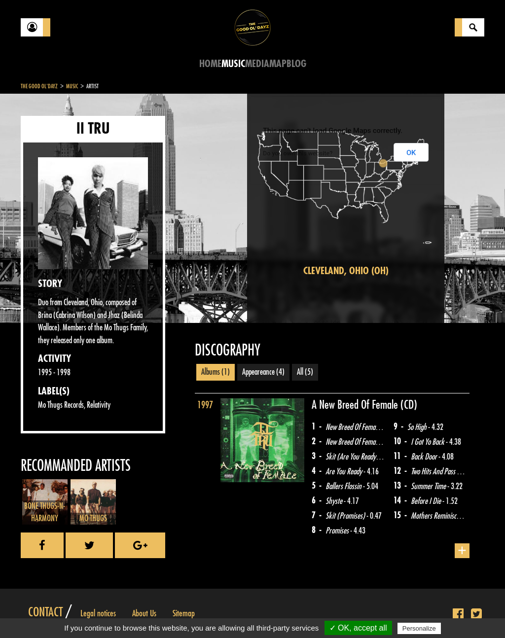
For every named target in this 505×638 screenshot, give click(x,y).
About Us (144, 613)
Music (233, 64)
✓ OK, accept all (358, 628)
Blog (296, 64)
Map (278, 64)
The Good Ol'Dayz (39, 86)
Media (257, 64)
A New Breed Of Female (356, 405)
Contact (45, 612)
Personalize (419, 628)
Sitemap (184, 613)
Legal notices (98, 613)
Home (210, 64)
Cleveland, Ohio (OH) (346, 271)
